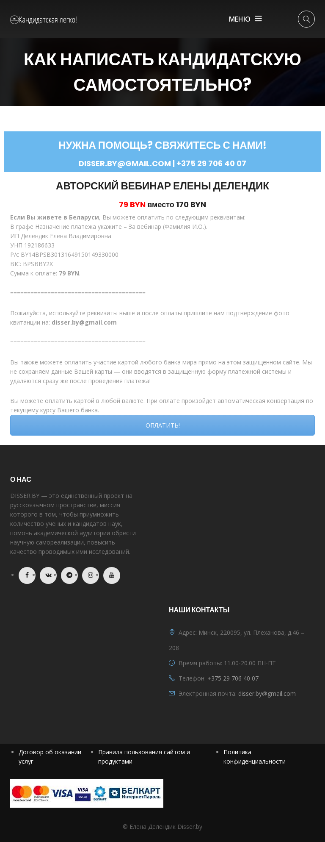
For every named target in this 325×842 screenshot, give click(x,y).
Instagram (90, 575)
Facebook (27, 575)
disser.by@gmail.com (267, 693)
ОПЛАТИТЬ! (163, 425)
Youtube (111, 575)
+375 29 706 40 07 (233, 678)
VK (48, 575)
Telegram (69, 575)
